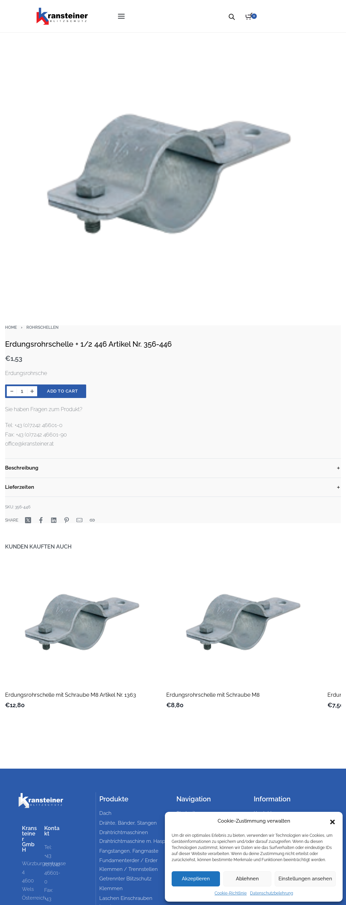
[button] (332, 821)
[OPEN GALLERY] (173, 173)
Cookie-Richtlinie (231, 893)
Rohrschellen (42, 327)
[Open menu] (121, 16)
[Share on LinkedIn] (54, 520)
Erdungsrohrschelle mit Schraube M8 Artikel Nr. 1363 (70, 695)
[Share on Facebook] (41, 520)
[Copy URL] (92, 520)
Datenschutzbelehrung (271, 893)
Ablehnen (247, 879)
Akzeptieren (196, 879)
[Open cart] (251, 16)
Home (11, 327)
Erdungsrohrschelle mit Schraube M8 (213, 695)
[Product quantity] (22, 391)
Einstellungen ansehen (305, 879)
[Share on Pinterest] (67, 520)
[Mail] (79, 520)
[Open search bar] (231, 16)
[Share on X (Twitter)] (28, 520)
